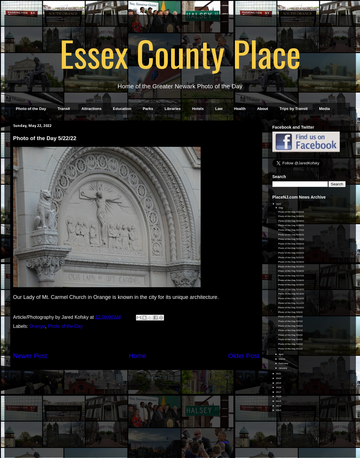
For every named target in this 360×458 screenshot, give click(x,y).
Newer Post (30, 355)
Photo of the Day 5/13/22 (291, 293)
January (283, 368)
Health (240, 108)
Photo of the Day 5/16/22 (291, 280)
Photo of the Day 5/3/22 (290, 339)
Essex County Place (180, 53)
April (281, 354)
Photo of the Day (31, 108)
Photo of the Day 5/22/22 (291, 253)
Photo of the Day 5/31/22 (291, 212)
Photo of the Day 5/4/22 (290, 335)
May (281, 207)
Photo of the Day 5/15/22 (291, 284)
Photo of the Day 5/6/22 (290, 326)
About (262, 108)
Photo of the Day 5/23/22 (291, 248)
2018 (279, 387)
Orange (37, 326)
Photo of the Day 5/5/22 (290, 330)
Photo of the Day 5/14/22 (291, 289)
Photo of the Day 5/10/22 (291, 307)
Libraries (173, 108)
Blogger (225, 442)
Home (137, 355)
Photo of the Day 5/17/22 (291, 275)
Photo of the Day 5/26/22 (291, 234)
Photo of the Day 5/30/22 (291, 216)
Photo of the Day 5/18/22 (291, 271)
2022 (279, 204)
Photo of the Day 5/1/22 (290, 348)
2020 (279, 378)
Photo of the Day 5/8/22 (290, 316)
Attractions (91, 108)
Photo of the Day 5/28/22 (291, 225)
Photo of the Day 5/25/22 (291, 239)
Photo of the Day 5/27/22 (291, 230)
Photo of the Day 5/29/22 (291, 221)
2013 (279, 410)
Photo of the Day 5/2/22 (290, 344)
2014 (279, 405)
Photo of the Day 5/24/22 (291, 243)
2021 (279, 373)
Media (324, 108)
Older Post (243, 355)
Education (122, 108)
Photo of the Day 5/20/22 (291, 262)
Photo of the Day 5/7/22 (290, 321)
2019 (279, 383)
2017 (279, 392)
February (284, 363)
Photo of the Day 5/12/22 (291, 298)
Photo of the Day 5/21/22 (291, 257)
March (282, 359)
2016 (279, 396)
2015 (279, 401)
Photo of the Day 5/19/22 (291, 266)
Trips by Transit (293, 108)
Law (218, 108)
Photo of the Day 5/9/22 (290, 312)
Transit (63, 108)
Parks (148, 108)
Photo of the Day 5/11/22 (291, 303)
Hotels (198, 108)
